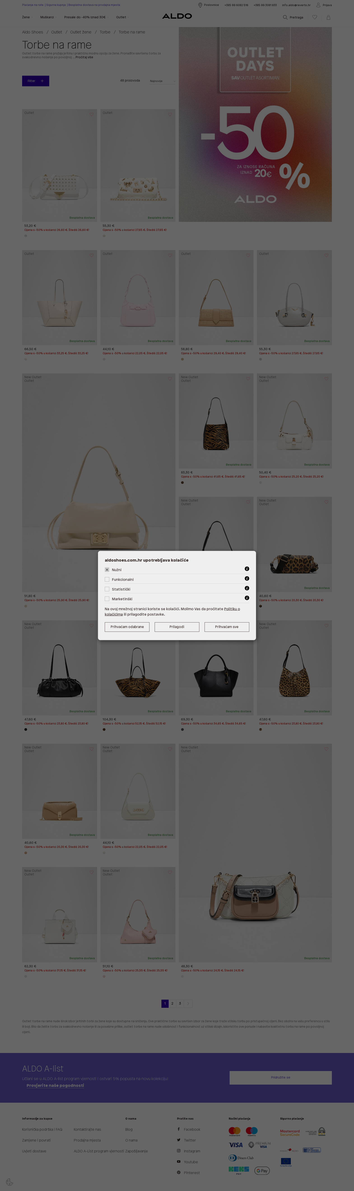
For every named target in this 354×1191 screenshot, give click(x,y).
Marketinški (122, 599)
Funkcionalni (123, 580)
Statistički (121, 589)
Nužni (116, 570)
